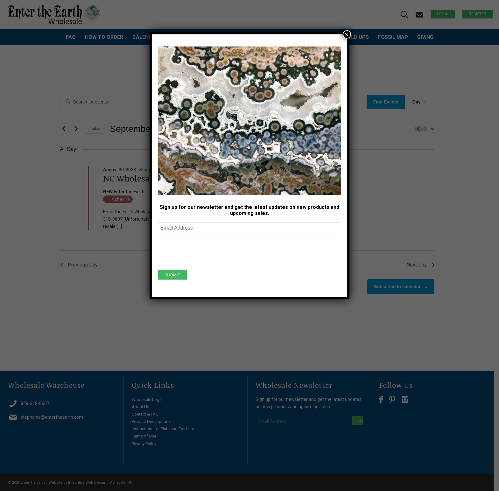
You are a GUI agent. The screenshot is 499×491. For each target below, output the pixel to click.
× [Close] (347, 34)
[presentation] (206, 250)
